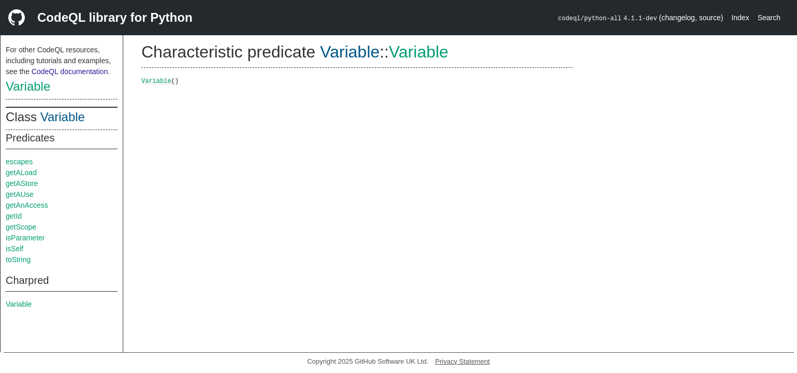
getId (14, 216)
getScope (21, 227)
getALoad (21, 172)
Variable (28, 86)
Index (740, 17)
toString (18, 259)
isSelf (14, 249)
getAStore (22, 183)
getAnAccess (27, 205)
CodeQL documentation (70, 71)
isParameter (25, 238)
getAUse (20, 194)
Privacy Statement (462, 361)
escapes (19, 161)
